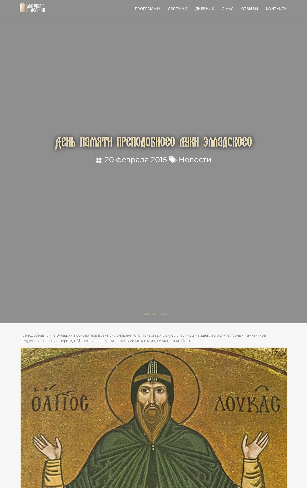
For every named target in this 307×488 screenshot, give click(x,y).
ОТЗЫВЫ (249, 8)
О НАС (228, 8)
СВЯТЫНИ (177, 8)
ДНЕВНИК (204, 8)
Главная (148, 314)
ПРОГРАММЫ (147, 8)
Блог (165, 314)
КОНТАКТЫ (277, 8)
